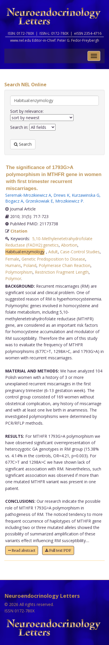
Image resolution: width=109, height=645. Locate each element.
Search (23, 144)
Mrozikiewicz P (69, 201)
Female (12, 259)
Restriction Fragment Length (62, 272)
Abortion (69, 245)
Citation (18, 231)
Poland (29, 265)
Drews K (61, 195)
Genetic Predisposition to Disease (53, 259)
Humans (13, 265)
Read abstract (21, 550)
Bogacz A (14, 201)
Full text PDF (58, 550)
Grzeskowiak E (39, 201)
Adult (53, 251)
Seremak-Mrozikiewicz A (28, 195)
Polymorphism (19, 272)
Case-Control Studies (80, 251)
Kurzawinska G (85, 195)
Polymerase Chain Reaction (64, 265)
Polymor (13, 278)
